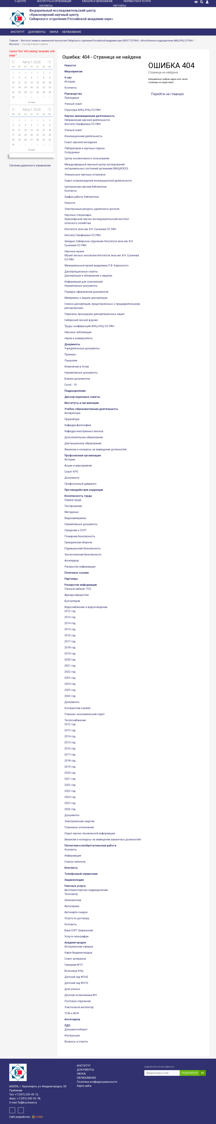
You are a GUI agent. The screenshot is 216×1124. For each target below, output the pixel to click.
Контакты (70, 87)
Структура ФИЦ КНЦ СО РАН (82, 109)
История (69, 81)
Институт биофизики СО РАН (82, 124)
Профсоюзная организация (82, 455)
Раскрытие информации (79, 566)
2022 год (69, 671)
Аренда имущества (76, 595)
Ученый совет (73, 103)
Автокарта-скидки (75, 912)
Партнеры (71, 578)
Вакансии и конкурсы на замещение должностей (95, 449)
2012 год (69, 611)
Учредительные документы (82, 348)
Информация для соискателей (83, 281)
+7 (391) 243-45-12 (26, 1094)
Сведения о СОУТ (75, 530)
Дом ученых (72, 989)
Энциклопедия (74, 879)
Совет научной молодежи (80, 142)
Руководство (73, 93)
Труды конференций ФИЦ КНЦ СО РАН (89, 326)
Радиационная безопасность (82, 548)
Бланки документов (77, 378)
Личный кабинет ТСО (77, 588)
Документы (37, 32)
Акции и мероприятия (78, 465)
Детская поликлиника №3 (80, 995)
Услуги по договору (76, 918)
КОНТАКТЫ (45, 5)
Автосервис (71, 906)
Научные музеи (74, 251)
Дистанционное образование (82, 443)
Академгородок (75, 942)
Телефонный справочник (81, 873)
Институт (17, 32)
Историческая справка (78, 946)
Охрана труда (72, 500)
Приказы (70, 354)
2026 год (69, 696)
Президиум (71, 97)
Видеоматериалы (75, 518)
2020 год (69, 659)
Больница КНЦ (73, 970)
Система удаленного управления (30, 165)
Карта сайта (84, 1085)
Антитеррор (71, 560)
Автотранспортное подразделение (86, 890)
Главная (13, 40)
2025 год (69, 690)
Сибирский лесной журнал (81, 320)
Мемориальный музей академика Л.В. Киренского (96, 265)
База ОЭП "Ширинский (78, 930)
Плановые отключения (79, 827)
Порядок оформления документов (86, 291)
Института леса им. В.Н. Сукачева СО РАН (90, 229)
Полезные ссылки (76, 572)
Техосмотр (71, 894)
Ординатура (71, 419)
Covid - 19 (70, 384)
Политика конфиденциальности (97, 1081)
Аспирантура (72, 413)
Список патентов (75, 861)
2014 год (69, 623)
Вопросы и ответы (76, 1041)
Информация (72, 855)
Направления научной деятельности (87, 120)
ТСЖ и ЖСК (71, 1013)
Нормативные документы (81, 285)
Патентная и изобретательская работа (90, 845)
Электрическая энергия (79, 821)
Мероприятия (73, 71)
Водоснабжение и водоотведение (85, 607)
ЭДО (67, 1025)
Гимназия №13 (73, 964)
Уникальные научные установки (84, 174)
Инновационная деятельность (83, 136)
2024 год (69, 683)
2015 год (69, 629)
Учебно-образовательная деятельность (91, 409)
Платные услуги (75, 886)
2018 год (69, 647)
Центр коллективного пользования (86, 158)
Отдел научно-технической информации (89, 833)
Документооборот (76, 1029)
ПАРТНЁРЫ (119, 5)
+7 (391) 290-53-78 (28, 1098)
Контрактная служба (77, 708)
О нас (68, 77)
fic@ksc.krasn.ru (27, 1102)
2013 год (69, 617)
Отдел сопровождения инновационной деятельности (98, 180)
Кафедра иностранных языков (83, 431)
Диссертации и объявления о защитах (88, 275)
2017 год (69, 641)
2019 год (69, 653)
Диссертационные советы (81, 271)
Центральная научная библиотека (85, 186)
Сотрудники (71, 152)
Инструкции (72, 1035)
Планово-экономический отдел (84, 714)
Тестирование (73, 506)
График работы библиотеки (81, 196)
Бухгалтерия (72, 601)
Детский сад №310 (76, 983)
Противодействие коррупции (83, 489)
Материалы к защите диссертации (85, 297)
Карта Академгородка (78, 952)
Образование (71, 32)
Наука (53, 32)
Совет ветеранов (75, 958)
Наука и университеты (78, 338)
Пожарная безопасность (79, 536)
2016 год (69, 635)
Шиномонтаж (72, 900)
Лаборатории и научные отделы (84, 148)
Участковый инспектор (79, 1007)
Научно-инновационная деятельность (89, 116)
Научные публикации (77, 332)
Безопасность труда (78, 495)
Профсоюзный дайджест (80, 483)
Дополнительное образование (83, 437)
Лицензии (70, 360)
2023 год (69, 677)
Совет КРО (71, 471)
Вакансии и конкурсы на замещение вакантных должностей (102, 839)
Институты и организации (81, 403)
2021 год (69, 665)
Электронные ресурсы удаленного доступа (91, 209)
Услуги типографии (76, 936)
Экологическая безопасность (82, 554)
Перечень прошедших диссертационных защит (94, 314)
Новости (70, 65)
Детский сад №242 (76, 976)
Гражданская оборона (78, 542)
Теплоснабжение (75, 720)
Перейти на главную (167, 94)
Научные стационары (77, 215)
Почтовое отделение (77, 1001)
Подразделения (75, 390)
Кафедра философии (77, 425)
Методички (71, 512)
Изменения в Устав (76, 366)
